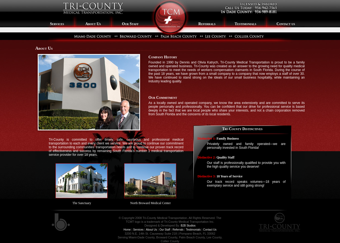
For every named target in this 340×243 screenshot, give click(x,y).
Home (127, 229)
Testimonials (245, 24)
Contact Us (209, 229)
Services (55, 24)
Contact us (285, 24)
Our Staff (130, 24)
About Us (93, 24)
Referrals (206, 24)
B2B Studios (188, 225)
